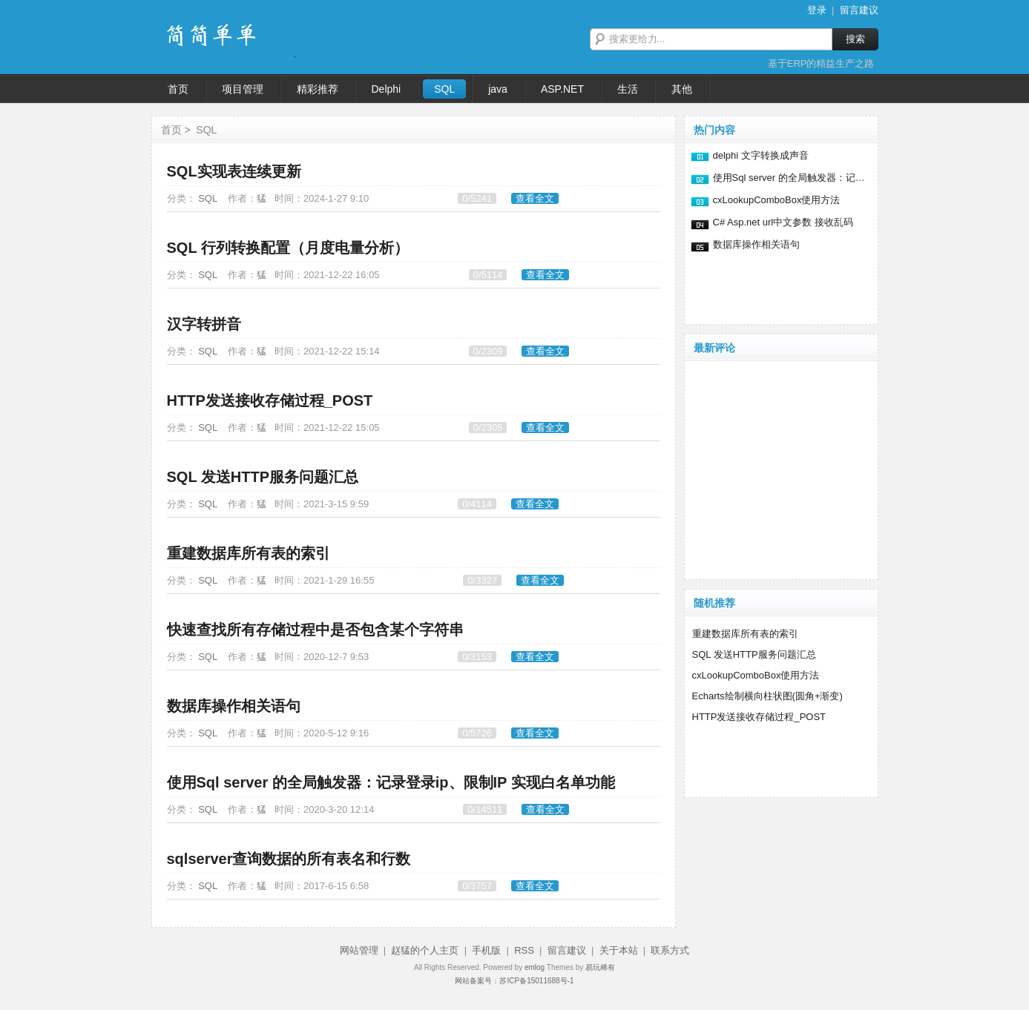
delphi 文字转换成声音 (761, 155)
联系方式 (670, 950)
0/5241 (477, 198)
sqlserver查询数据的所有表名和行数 (289, 859)
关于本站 (618, 950)
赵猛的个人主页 (424, 950)
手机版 (486, 950)
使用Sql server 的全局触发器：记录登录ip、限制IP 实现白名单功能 (391, 782)
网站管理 (359, 950)
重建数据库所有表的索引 (248, 553)
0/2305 (488, 427)
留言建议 (859, 10)
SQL (206, 130)
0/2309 (488, 351)
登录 (816, 10)
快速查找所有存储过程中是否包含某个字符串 (315, 629)
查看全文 (535, 198)
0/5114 (488, 274)
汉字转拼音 (204, 324)
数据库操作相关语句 (233, 706)
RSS (524, 950)
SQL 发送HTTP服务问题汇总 (263, 477)
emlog (535, 967)
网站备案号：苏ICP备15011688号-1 (514, 981)
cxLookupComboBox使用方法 (777, 199)
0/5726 (477, 733)
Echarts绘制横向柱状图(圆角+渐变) (767, 696)
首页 (171, 130)
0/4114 (477, 503)
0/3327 (482, 580)
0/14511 (484, 809)
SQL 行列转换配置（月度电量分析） (288, 248)
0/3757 (477, 885)
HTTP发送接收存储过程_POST (270, 400)
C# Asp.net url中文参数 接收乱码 (783, 222)
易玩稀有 (600, 967)
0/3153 (477, 656)
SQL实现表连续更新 (234, 171)
